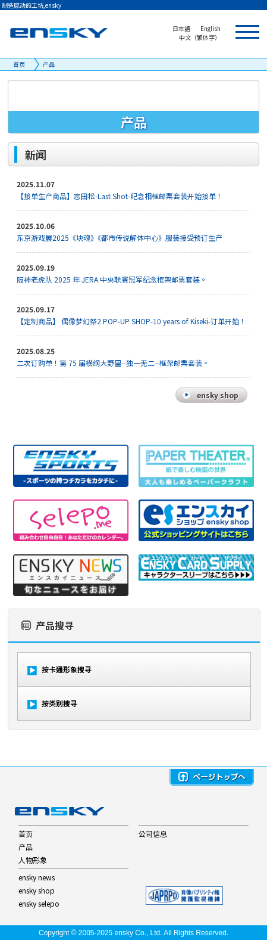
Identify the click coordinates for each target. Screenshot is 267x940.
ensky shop (36, 890)
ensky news (36, 877)
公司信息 (153, 834)
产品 (49, 64)
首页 (19, 64)
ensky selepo (38, 903)
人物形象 (32, 860)
